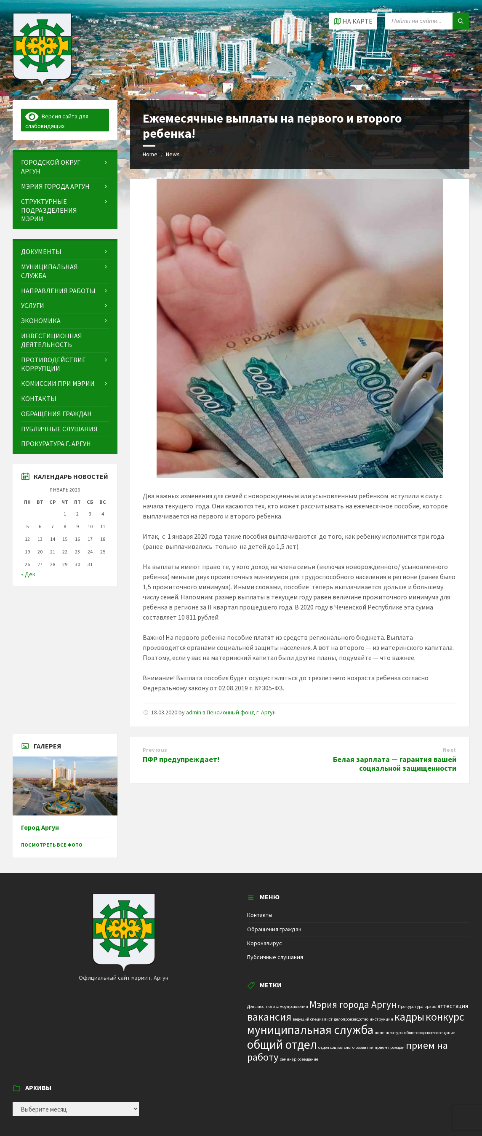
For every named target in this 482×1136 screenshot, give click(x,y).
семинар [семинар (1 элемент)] (288, 1059)
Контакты (259, 915)
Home (150, 154)
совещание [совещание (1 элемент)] (308, 1059)
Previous (155, 750)
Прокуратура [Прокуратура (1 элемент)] (410, 1006)
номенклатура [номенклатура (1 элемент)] (389, 1032)
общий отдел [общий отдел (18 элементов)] (282, 1044)
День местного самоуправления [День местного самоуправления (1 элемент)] (277, 1006)
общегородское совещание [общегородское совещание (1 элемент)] (429, 1032)
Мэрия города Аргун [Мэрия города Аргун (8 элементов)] (353, 1004)
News (173, 154)
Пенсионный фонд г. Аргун (241, 712)
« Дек (28, 574)
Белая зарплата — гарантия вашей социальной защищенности (394, 763)
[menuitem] (65, 167)
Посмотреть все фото (52, 845)
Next (449, 750)
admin (193, 712)
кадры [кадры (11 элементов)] (409, 1017)
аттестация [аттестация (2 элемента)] (452, 1006)
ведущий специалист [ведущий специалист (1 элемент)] (313, 1019)
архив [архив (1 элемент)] (430, 1006)
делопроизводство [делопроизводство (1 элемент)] (351, 1019)
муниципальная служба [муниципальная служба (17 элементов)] (310, 1029)
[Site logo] (42, 84)
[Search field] (427, 21)
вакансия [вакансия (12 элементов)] (269, 1017)
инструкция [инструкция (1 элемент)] (381, 1019)
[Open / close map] (353, 21)
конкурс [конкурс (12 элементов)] (445, 1017)
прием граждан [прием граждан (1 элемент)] (390, 1047)
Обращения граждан (274, 929)
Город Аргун (40, 827)
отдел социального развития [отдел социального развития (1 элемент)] (345, 1047)
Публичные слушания (275, 957)
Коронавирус (264, 943)
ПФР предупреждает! (181, 759)
